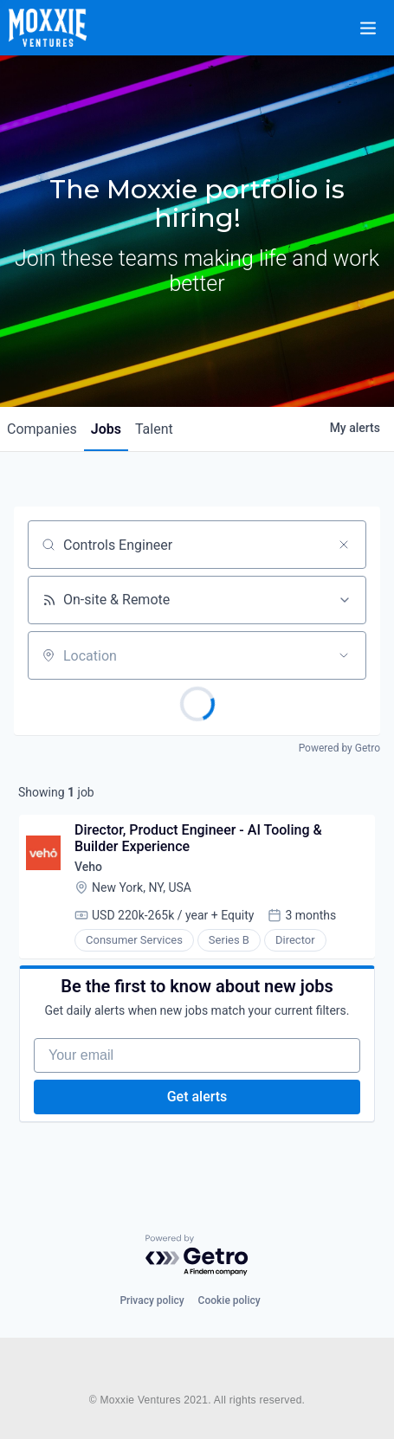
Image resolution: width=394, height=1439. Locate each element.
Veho (88, 867)
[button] (378, 16)
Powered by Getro (339, 748)
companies (42, 429)
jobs (106, 429)
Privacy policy (151, 1300)
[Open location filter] (344, 655)
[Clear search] (344, 545)
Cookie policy (229, 1300)
